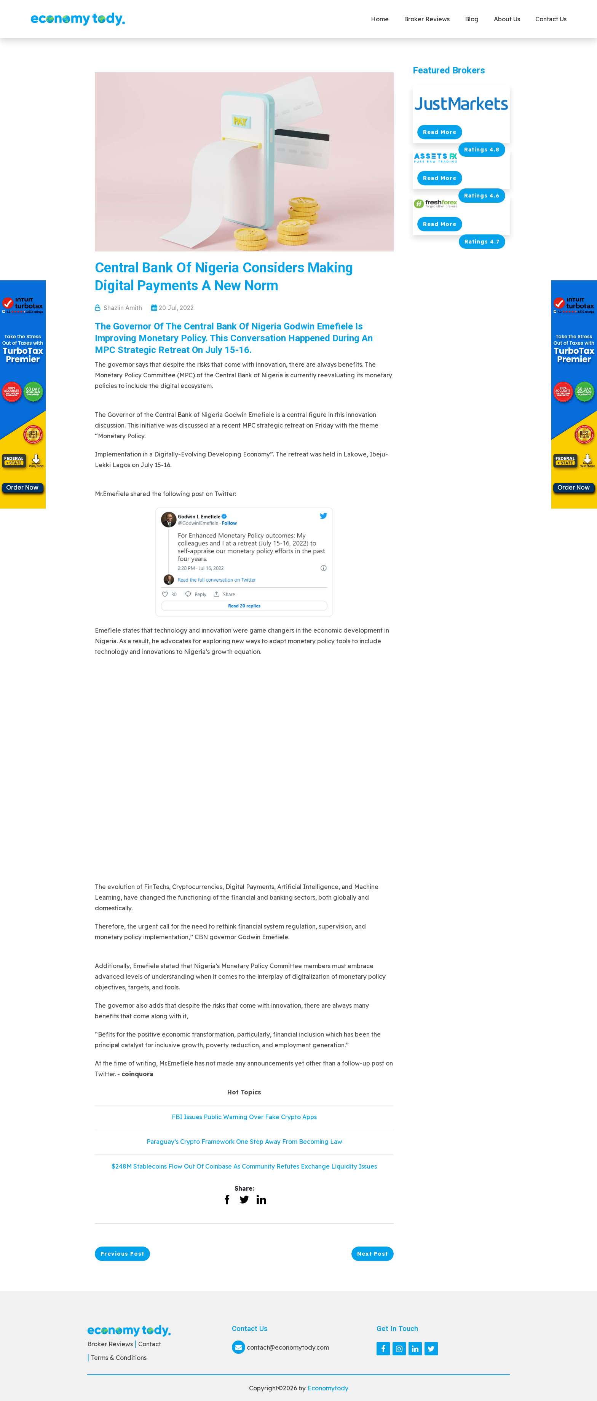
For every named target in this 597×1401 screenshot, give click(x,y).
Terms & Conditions (119, 1357)
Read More (440, 132)
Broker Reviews (427, 19)
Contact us (551, 19)
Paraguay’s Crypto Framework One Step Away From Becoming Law (244, 1141)
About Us (507, 19)
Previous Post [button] (122, 1253)
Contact (149, 1344)
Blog (472, 19)
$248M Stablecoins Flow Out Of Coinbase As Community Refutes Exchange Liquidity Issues (244, 1166)
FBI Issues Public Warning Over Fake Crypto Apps (244, 1117)
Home (380, 19)
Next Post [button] (372, 1253)
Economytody (328, 1388)
